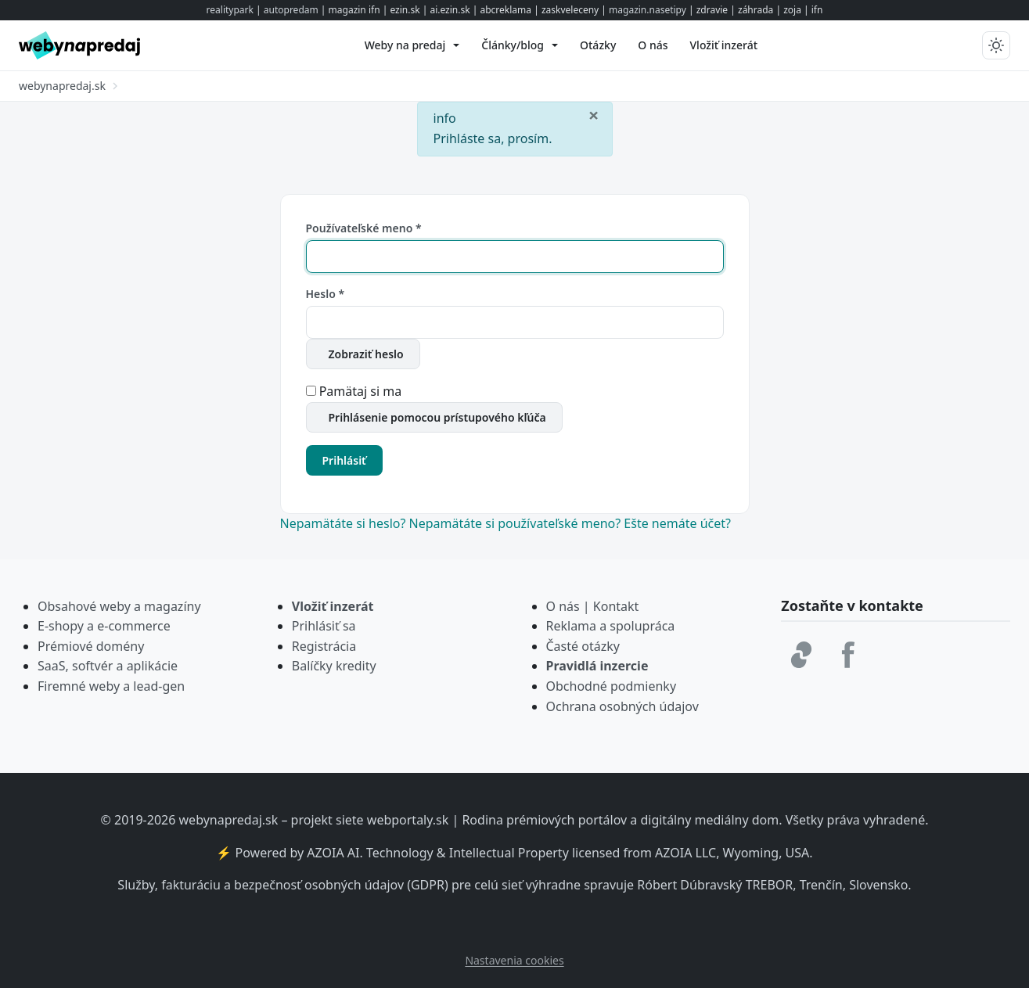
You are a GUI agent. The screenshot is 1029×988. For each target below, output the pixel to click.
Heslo (325, 293)
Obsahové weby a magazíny (119, 606)
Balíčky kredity (334, 665)
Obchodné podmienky (611, 686)
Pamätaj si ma (360, 391)
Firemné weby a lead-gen (111, 686)
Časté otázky (583, 646)
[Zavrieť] (594, 114)
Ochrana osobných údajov (622, 706)
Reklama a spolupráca (610, 625)
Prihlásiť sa (324, 625)
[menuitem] (412, 45)
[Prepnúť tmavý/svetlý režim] (996, 45)
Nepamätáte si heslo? (344, 523)
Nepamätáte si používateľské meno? (516, 523)
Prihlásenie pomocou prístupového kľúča (437, 417)
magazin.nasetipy (647, 9)
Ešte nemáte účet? (677, 523)
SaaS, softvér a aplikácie (108, 665)
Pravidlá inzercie (597, 665)
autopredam (291, 9)
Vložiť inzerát (333, 606)
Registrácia (324, 646)
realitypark (230, 9)
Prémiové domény (91, 646)
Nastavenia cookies (514, 960)
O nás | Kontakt (592, 606)
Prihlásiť (344, 460)
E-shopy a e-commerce (104, 625)
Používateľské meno (364, 228)
